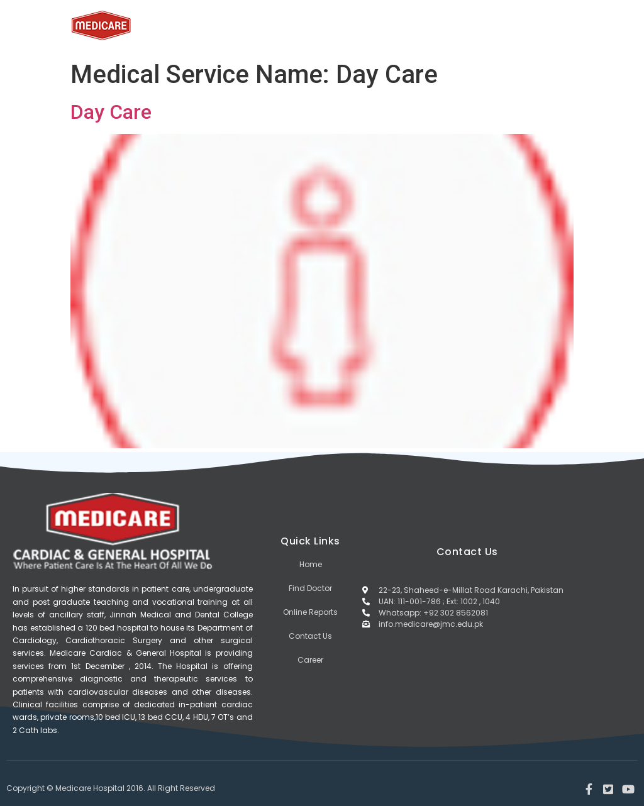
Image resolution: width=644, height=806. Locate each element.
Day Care (111, 112)
